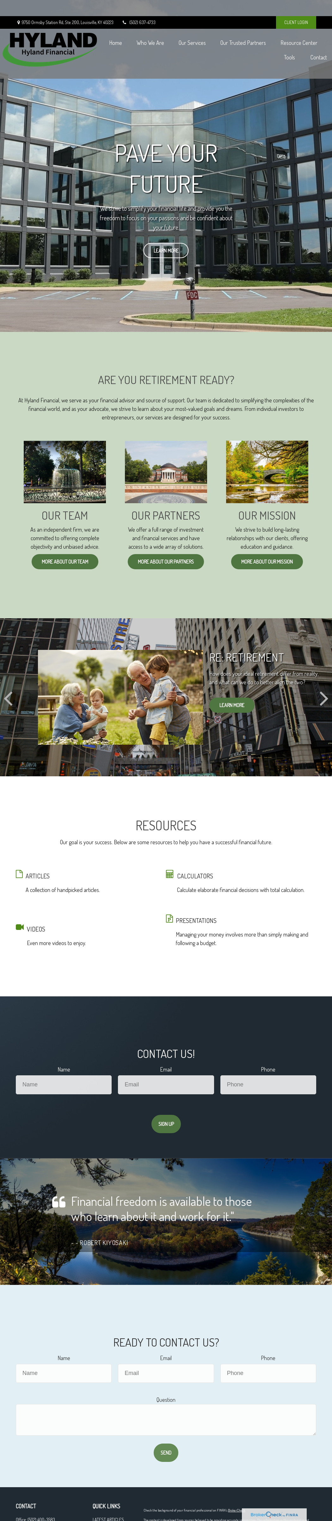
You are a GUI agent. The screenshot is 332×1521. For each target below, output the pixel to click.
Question (166, 1399)
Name (64, 1069)
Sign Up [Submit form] (166, 1124)
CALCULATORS (195, 876)
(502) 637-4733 (138, 6)
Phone (268, 1069)
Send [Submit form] (166, 1453)
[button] (153, 32)
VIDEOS (36, 929)
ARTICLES (38, 876)
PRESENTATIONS (196, 920)
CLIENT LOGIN (296, 6)
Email (166, 1069)
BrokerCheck (236, 1510)
